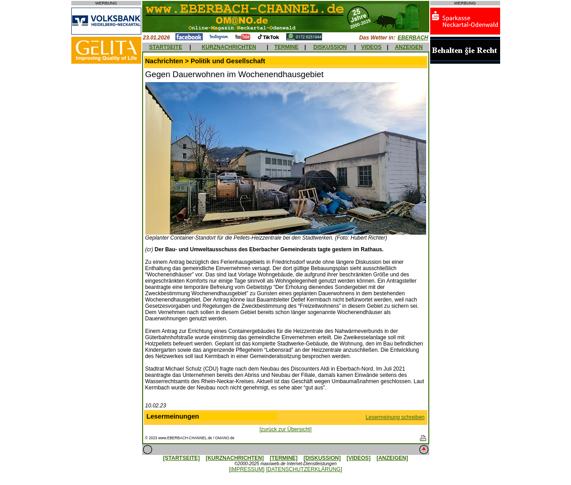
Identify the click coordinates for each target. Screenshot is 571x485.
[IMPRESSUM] (246, 469)
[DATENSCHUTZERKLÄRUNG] (304, 469)
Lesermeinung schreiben (395, 417)
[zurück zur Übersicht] (285, 429)
